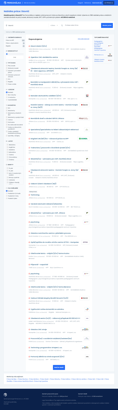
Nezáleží (9, 92)
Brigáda (8, 46)
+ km (52, 25)
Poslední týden (11, 198)
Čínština (10, 160)
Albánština (11, 145)
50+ (8, 108)
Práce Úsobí (44, 379)
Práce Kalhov (65, 379)
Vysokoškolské (11, 100)
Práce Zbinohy (55, 379)
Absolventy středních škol (13, 114)
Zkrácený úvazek (12, 68)
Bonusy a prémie (13, 177)
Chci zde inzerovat (83, 39)
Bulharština (11, 152)
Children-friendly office (13, 183)
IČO (8, 79)
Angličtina (11, 147)
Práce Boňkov (34, 379)
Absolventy (10, 110)
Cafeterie (11, 180)
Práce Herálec (12, 379)
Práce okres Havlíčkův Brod (23, 381)
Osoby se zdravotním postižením (13, 128)
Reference (88, 3)
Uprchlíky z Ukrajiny (13, 136)
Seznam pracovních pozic (50, 394)
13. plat (10, 168)
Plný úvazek (10, 66)
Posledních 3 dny (12, 196)
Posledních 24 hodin (13, 193)
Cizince (9, 120)
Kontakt (6, 404)
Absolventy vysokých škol (15, 117)
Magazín (80, 3)
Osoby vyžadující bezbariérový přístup (13, 132)
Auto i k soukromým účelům (14, 174)
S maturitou (10, 97)
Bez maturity (11, 95)
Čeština (10, 155)
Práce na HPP (10, 40)
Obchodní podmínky (10, 402)
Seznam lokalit (82, 394)
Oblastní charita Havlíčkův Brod (99, 60)
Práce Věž (99, 379)
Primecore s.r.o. (99, 55)
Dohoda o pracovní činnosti (13, 76)
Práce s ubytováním (12, 43)
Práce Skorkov (23, 379)
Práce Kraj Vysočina (41, 381)
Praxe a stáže (11, 84)
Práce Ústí (91, 379)
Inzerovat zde (97, 3)
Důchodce (10, 122)
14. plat (10, 171)
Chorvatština (12, 157)
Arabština (11, 150)
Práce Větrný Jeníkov (79, 379)
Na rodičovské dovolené (14, 125)
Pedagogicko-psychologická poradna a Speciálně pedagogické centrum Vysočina (100, 45)
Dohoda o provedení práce (13, 71)
